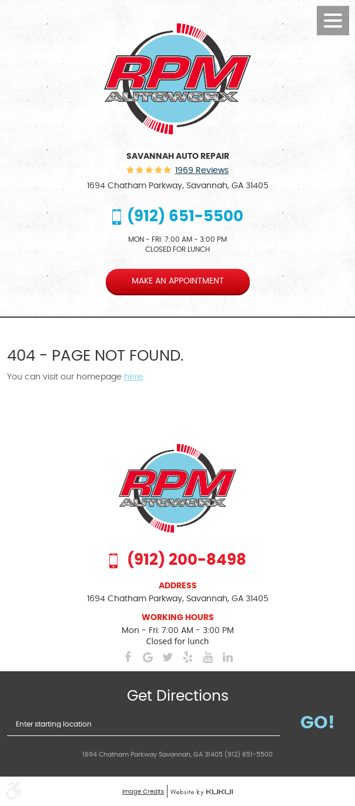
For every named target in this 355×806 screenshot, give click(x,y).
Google (147, 657)
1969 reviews (202, 170)
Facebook (127, 657)
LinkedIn (227, 657)
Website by (201, 793)
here (133, 377)
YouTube (207, 657)
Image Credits (143, 792)
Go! (317, 723)
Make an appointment (178, 281)
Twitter (167, 657)
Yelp (187, 657)
